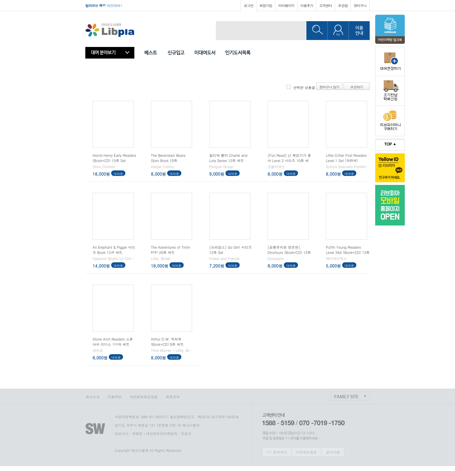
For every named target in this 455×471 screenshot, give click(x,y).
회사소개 (93, 396)
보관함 (343, 5)
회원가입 (265, 5)
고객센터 (325, 5)
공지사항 (333, 452)
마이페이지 (286, 5)
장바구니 (360, 5)
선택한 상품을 (304, 87)
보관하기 (356, 86)
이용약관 (115, 396)
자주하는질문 (306, 452)
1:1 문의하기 (277, 452)
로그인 (248, 5)
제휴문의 (173, 396)
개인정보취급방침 (144, 396)
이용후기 (306, 5)
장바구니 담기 (329, 86)
